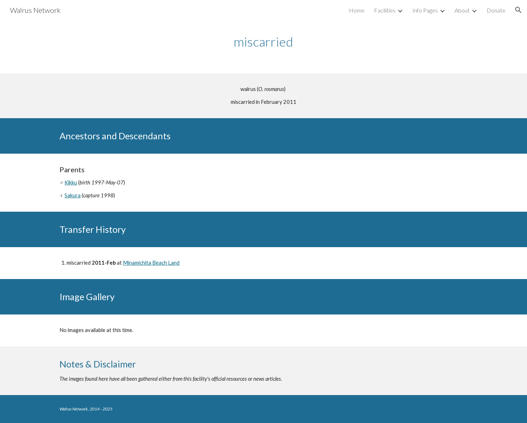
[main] (264, 41)
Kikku (70, 182)
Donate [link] (496, 10)
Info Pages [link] (425, 10)
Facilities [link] (385, 10)
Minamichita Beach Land (151, 263)
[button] (518, 10)
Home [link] (357, 10)
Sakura (72, 195)
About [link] (462, 10)
